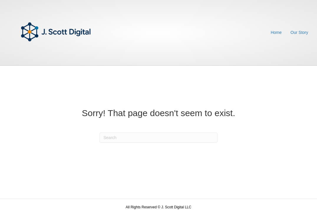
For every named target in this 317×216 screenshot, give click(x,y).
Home (276, 32)
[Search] (158, 138)
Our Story (299, 32)
